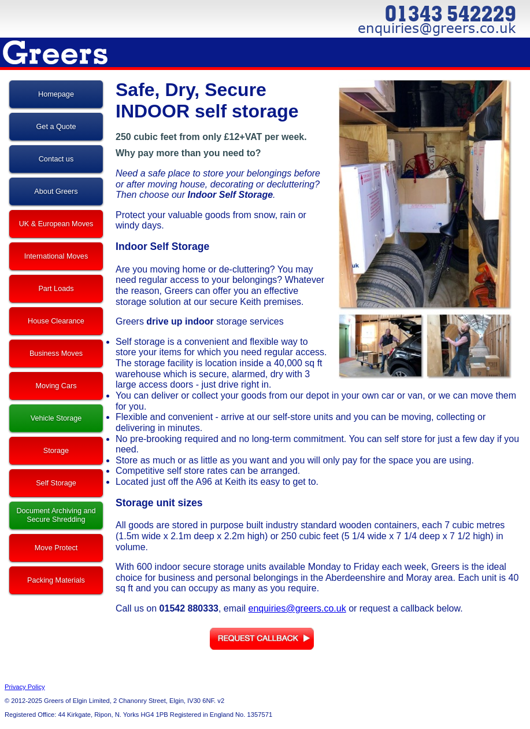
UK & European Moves (56, 224)
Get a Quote (56, 127)
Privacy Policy (25, 686)
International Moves (56, 256)
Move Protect (56, 548)
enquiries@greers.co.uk (297, 608)
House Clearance (56, 321)
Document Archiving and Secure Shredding (55, 515)
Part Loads (55, 289)
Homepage (56, 94)
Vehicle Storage (56, 418)
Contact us (56, 159)
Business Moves (56, 353)
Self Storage (56, 483)
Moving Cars (55, 386)
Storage (56, 451)
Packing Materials (56, 580)
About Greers (55, 191)
